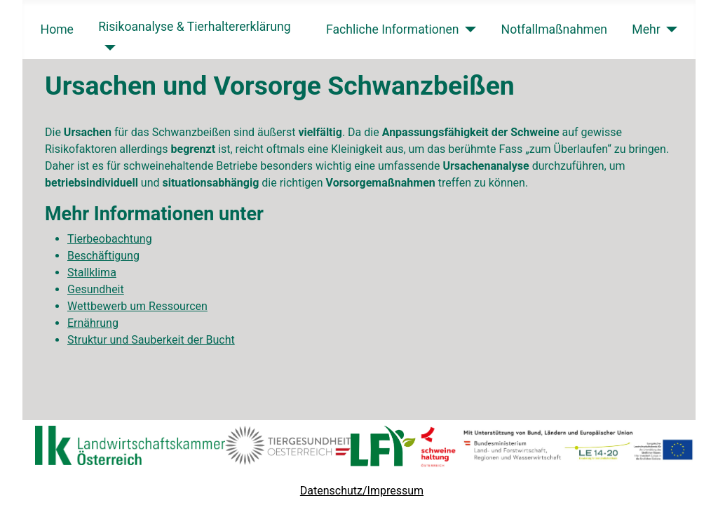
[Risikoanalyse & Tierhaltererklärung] (107, 48)
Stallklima (91, 272)
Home (57, 29)
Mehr (646, 29)
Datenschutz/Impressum (362, 490)
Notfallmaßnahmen (554, 29)
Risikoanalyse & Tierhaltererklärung (194, 27)
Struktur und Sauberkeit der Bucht (151, 339)
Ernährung (92, 323)
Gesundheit (95, 289)
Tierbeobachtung (109, 238)
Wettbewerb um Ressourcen (137, 306)
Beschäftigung (103, 255)
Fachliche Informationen (392, 29)
